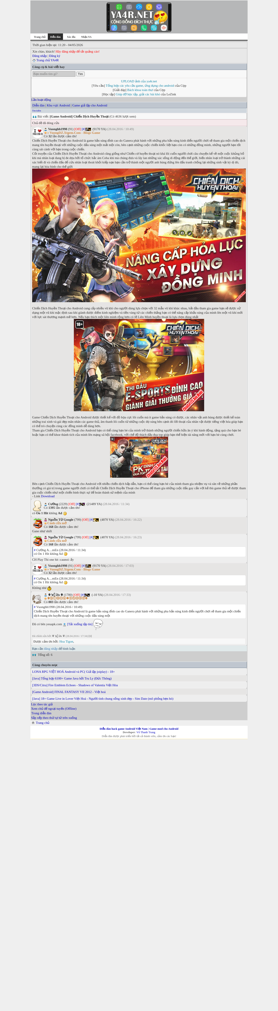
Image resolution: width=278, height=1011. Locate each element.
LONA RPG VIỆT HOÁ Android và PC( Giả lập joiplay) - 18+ (73, 671)
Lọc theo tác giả (42, 704)
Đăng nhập (39, 56)
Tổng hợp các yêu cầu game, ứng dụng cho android (140, 85)
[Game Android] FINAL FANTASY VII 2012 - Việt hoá (69, 692)
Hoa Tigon (66, 641)
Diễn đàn (38, 105)
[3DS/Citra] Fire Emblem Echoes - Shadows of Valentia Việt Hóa (75, 685)
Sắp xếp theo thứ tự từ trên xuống (54, 717)
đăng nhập (51, 648)
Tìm (80, 74)
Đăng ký (54, 56)
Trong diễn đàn (41, 713)
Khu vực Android (58, 105)
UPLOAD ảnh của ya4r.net (139, 81)
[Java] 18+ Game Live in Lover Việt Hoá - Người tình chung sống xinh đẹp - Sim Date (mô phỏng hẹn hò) (102, 698)
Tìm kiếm (36, 110)
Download (48, 496)
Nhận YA (86, 36)
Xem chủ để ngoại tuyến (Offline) (53, 708)
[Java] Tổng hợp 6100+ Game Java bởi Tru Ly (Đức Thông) (72, 678)
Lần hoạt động (41, 99)
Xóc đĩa (71, 36)
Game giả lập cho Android (89, 105)
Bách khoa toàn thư (140, 90)
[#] (84, 129)
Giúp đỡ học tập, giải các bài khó (138, 94)
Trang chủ (39, 36)
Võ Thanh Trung (145, 732)
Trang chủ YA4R (47, 60)
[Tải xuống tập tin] (80, 624)
